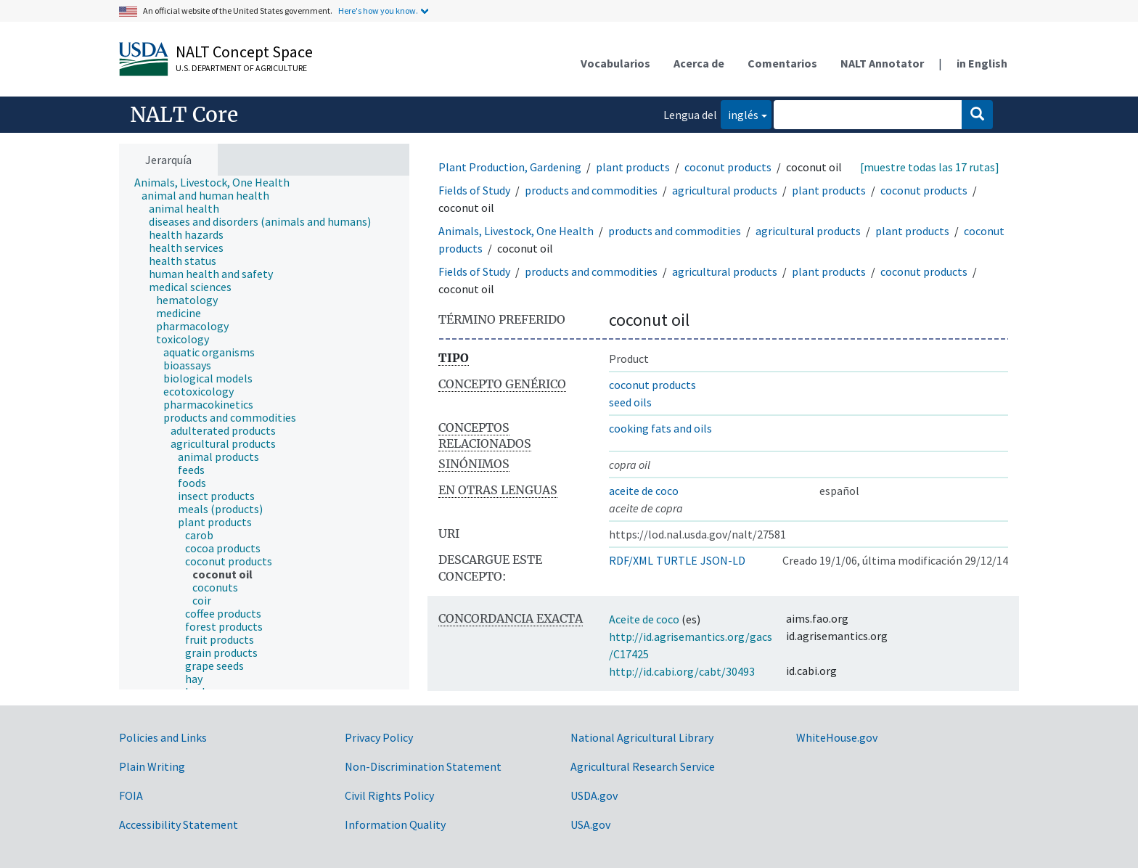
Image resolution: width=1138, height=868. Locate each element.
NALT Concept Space (244, 51)
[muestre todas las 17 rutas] (929, 167)
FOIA (131, 795)
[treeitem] (218, 182)
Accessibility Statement (178, 824)
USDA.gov (594, 795)
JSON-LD (722, 560)
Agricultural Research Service (642, 766)
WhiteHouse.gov (836, 737)
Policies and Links (163, 737)
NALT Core (184, 115)
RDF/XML (631, 560)
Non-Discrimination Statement (423, 766)
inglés (739, 113)
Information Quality (395, 824)
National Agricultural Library (641, 737)
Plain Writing (152, 766)
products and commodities (591, 190)
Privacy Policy (379, 737)
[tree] (264, 432)
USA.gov (590, 824)
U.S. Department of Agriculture (241, 67)
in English (982, 63)
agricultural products (724, 190)
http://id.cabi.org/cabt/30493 (682, 671)
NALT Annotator (882, 63)
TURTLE (676, 560)
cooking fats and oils (660, 428)
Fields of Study (474, 190)
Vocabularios (615, 63)
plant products (633, 167)
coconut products (727, 167)
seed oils (630, 402)
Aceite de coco (644, 619)
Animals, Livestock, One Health (516, 231)
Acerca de (699, 63)
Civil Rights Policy (389, 795)
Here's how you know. (378, 10)
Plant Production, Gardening (509, 167)
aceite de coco (644, 490)
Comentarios (782, 63)
